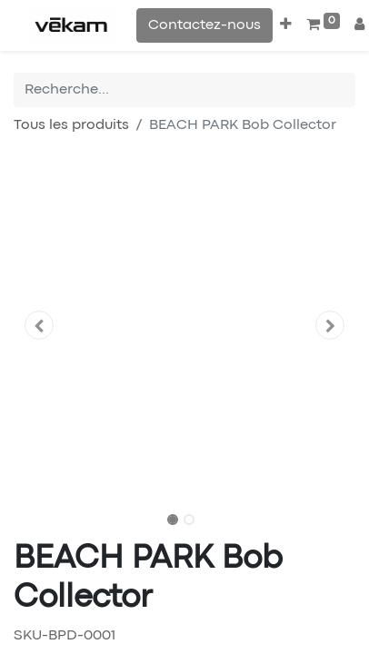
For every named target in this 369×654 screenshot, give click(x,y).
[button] (286, 25)
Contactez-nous (204, 25)
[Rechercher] (341, 90)
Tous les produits (71, 125)
